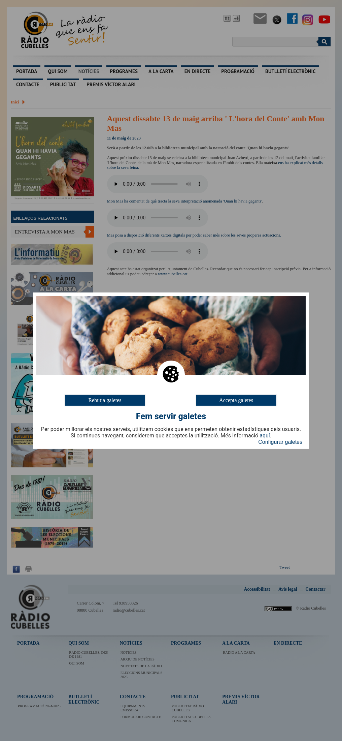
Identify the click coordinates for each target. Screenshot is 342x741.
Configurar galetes (280, 442)
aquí (265, 436)
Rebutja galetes (104, 400)
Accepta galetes (236, 400)
